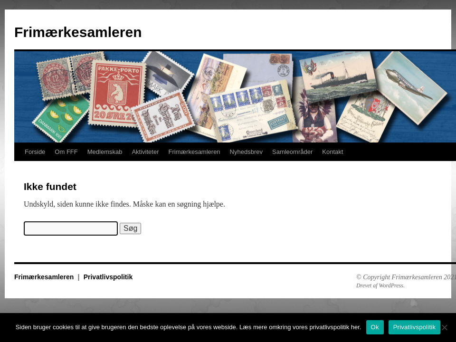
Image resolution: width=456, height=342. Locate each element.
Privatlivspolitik (108, 277)
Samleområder (292, 151)
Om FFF (66, 151)
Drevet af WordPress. (380, 285)
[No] (444, 327)
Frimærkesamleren (78, 32)
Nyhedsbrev (246, 151)
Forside (35, 151)
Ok (375, 327)
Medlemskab (105, 151)
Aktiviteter (145, 151)
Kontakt (332, 151)
